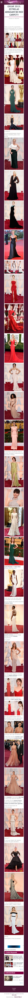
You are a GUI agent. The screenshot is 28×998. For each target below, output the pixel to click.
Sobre (14, 990)
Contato (14, 989)
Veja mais (21, 969)
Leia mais (21, 959)
